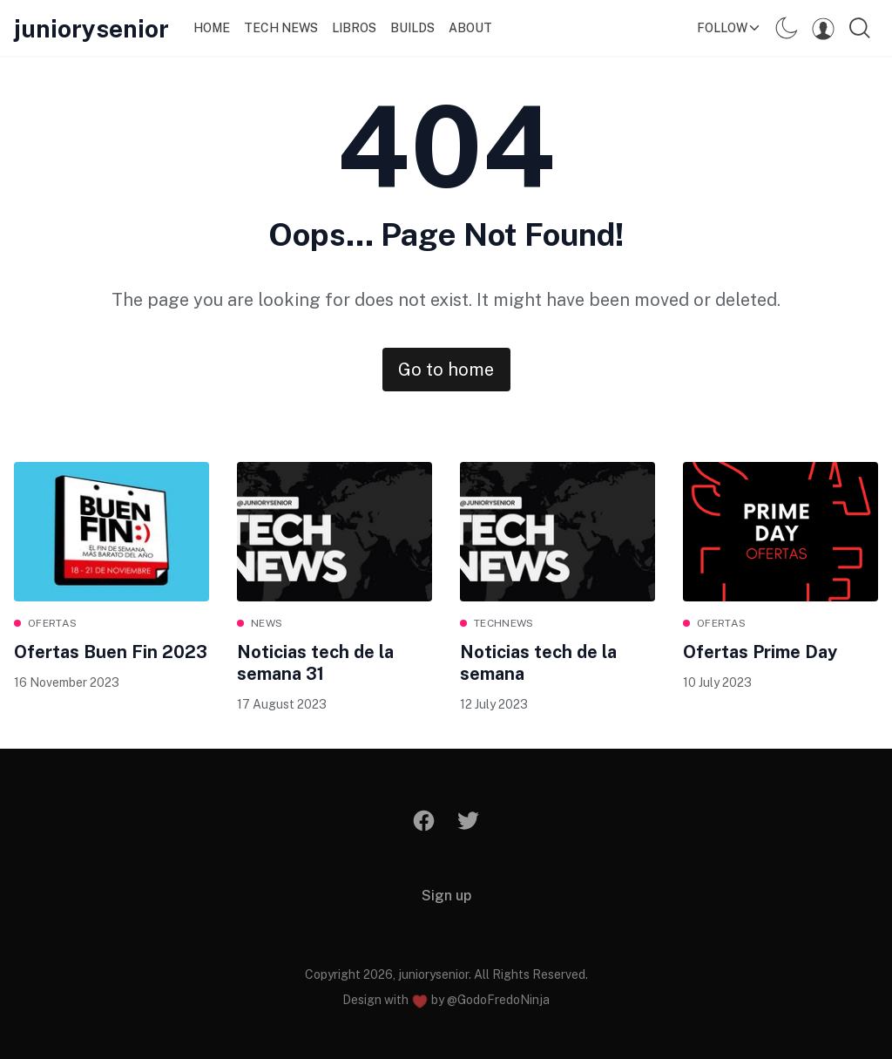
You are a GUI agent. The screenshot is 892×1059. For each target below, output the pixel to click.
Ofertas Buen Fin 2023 (110, 652)
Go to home (446, 369)
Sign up (446, 895)
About (470, 28)
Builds (412, 28)
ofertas (52, 623)
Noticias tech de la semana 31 (315, 663)
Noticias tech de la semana (538, 663)
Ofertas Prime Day (760, 652)
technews (503, 623)
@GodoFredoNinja (498, 1000)
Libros (354, 28)
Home (211, 28)
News (266, 623)
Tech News (281, 28)
